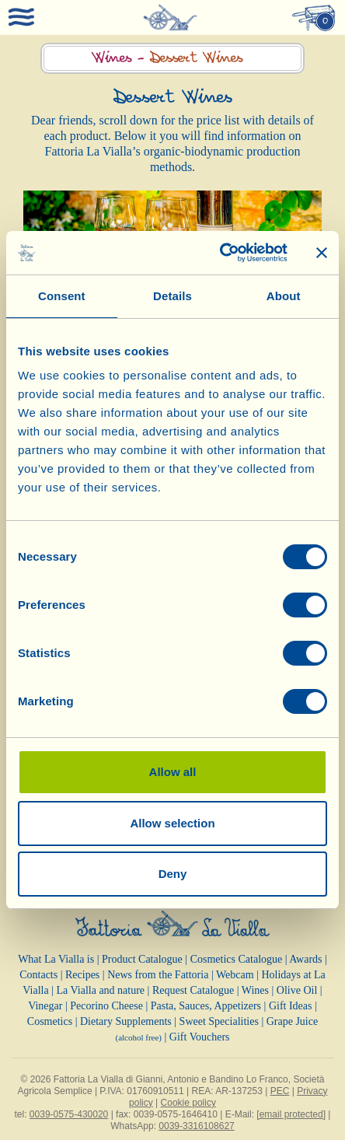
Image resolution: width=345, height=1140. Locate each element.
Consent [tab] (61, 295)
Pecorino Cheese (106, 1006)
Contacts (38, 975)
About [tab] (284, 295)
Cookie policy (188, 1102)
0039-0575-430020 (69, 1114)
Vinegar (45, 1006)
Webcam (235, 975)
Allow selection (172, 823)
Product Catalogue (142, 959)
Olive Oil (297, 990)
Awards (305, 959)
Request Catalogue (193, 990)
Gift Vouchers (199, 1037)
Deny (173, 873)
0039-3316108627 (196, 1126)
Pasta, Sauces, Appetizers (206, 1006)
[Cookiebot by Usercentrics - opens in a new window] (220, 253)
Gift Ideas (290, 1006)
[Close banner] (321, 252)
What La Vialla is (56, 959)
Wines (255, 990)
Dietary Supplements (126, 1021)
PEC (280, 1091)
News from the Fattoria (157, 975)
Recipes (82, 975)
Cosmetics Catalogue (236, 959)
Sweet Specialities (219, 1021)
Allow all (173, 771)
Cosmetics (49, 1021)
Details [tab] (172, 295)
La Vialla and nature (101, 990)
